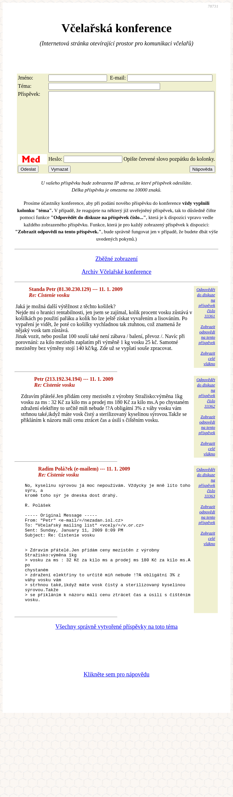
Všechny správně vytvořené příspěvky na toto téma (116, 663)
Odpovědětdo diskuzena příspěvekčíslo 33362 (206, 405)
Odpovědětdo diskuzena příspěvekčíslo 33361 (206, 314)
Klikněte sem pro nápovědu (116, 711)
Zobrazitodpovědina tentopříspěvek (207, 346)
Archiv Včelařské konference (116, 283)
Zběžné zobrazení (116, 270)
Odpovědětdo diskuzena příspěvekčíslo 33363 (206, 494)
